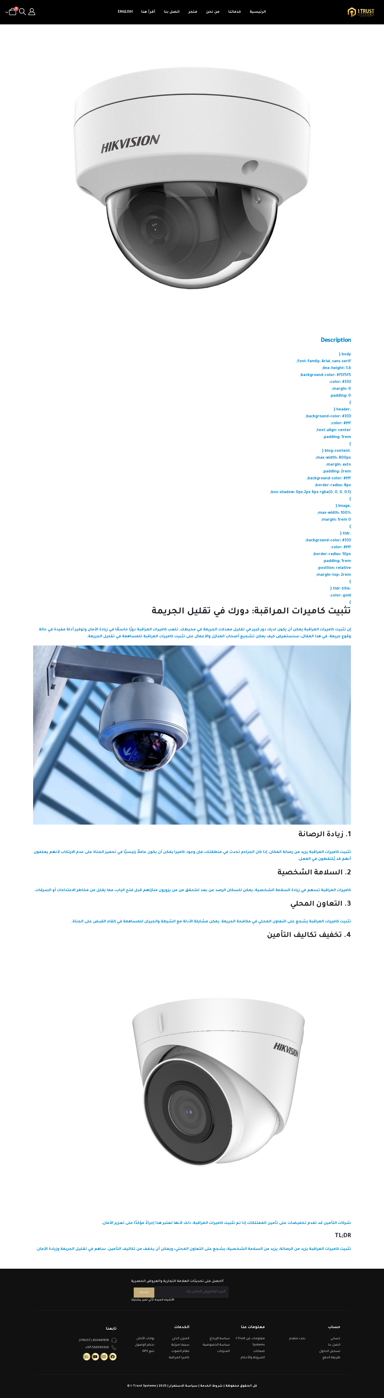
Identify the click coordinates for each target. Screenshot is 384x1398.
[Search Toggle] (22, 12)
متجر (192, 12)
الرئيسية (258, 12)
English (125, 12)
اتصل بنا (172, 12)
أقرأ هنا (148, 12)
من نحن (213, 12)
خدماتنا (234, 12)
